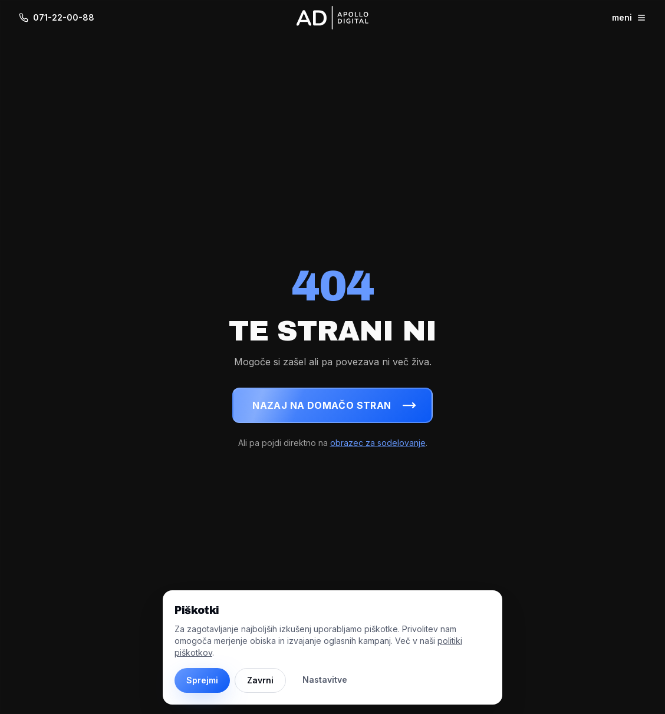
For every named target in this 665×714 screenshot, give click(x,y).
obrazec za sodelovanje (378, 443)
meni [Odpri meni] (629, 17)
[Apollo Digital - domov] (332, 17)
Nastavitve (324, 680)
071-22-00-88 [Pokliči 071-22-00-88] (56, 17)
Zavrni (260, 680)
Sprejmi (202, 680)
